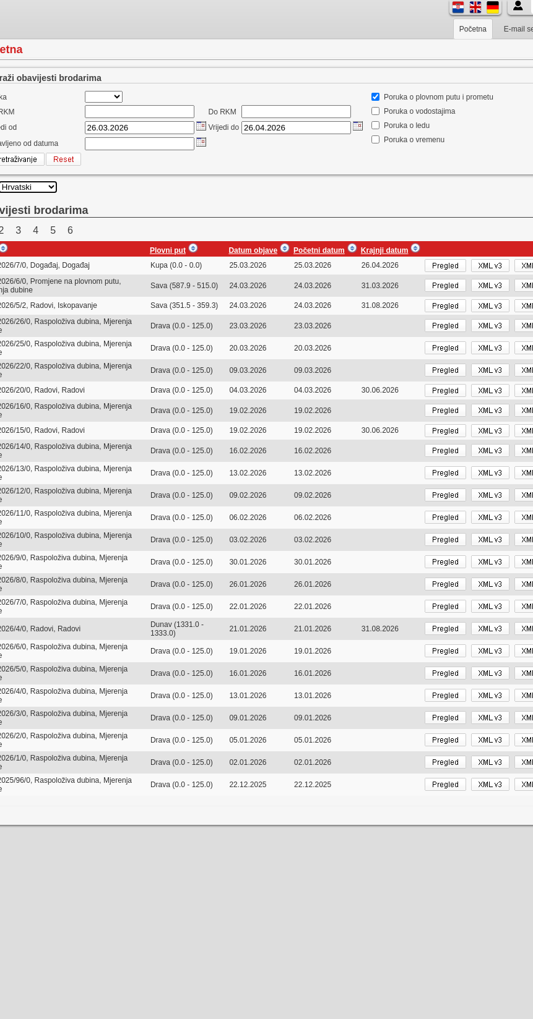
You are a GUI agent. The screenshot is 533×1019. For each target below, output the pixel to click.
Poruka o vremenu (414, 139)
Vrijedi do (224, 127)
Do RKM (222, 112)
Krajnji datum (385, 250)
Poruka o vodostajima (419, 111)
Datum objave (252, 250)
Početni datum (319, 250)
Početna (473, 29)
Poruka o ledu (407, 125)
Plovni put (168, 250)
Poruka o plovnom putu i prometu (438, 97)
